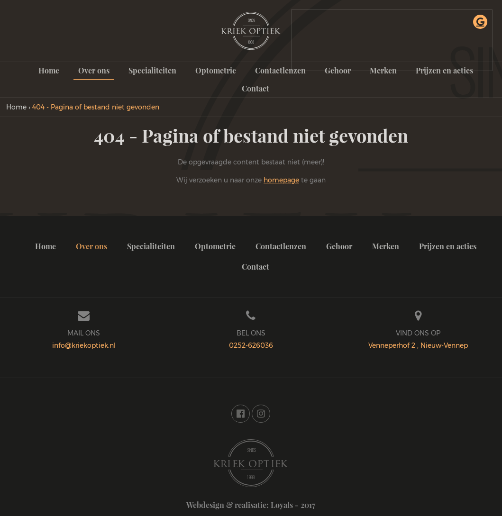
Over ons (94, 70)
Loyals (282, 505)
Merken (385, 246)
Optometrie (215, 70)
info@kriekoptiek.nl (84, 345)
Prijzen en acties (447, 246)
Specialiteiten (152, 70)
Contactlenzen (280, 70)
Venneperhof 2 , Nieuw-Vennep (418, 345)
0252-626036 (251, 345)
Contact (255, 88)
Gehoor (339, 246)
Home (48, 70)
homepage (281, 180)
